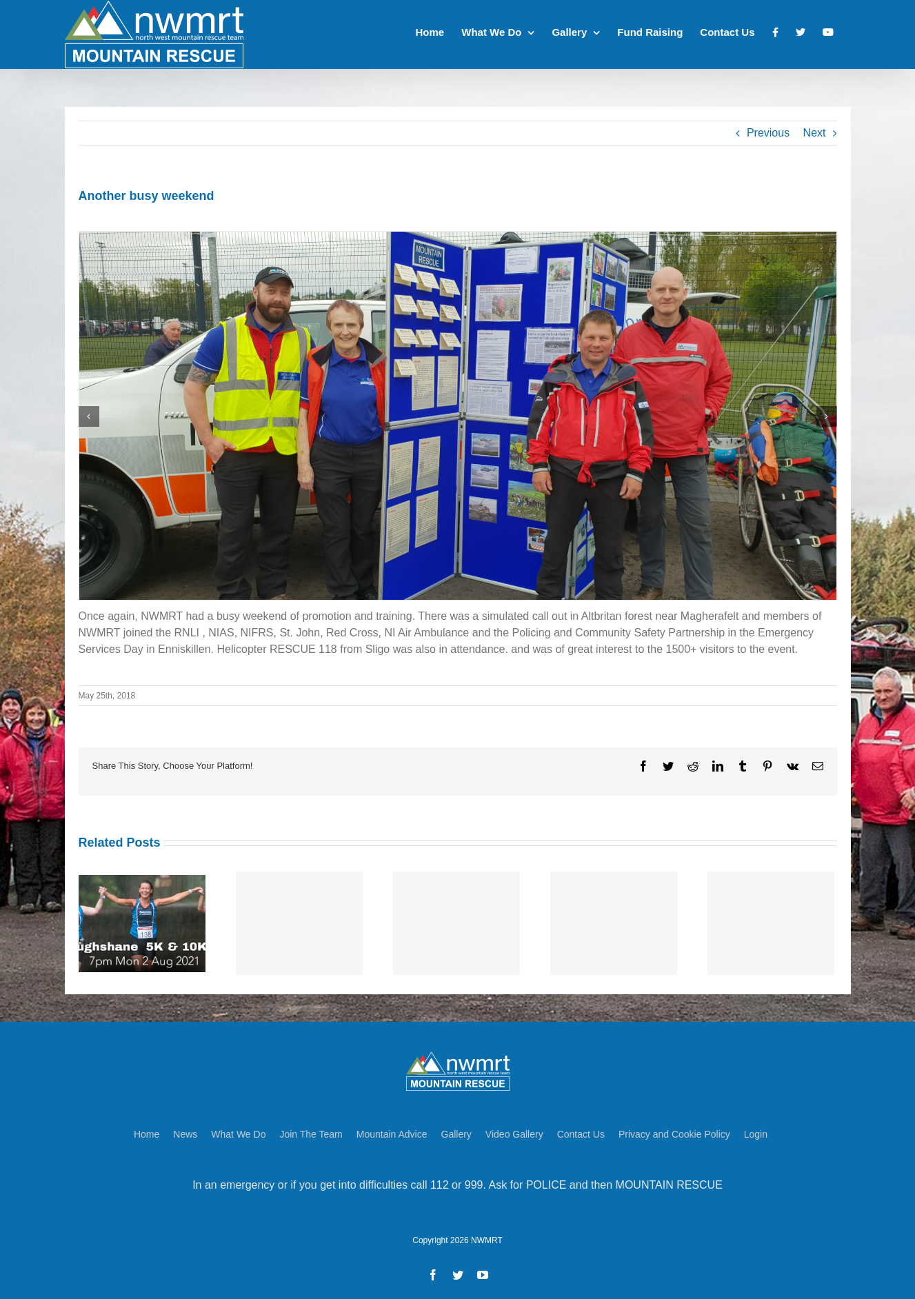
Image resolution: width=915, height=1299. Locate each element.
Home (146, 1130)
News (185, 1130)
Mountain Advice (392, 1130)
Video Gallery (514, 1130)
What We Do (238, 1130)
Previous (768, 133)
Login (755, 1130)
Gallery (456, 1130)
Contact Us (581, 1130)
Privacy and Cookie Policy (674, 1130)
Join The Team (310, 1130)
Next (814, 133)
